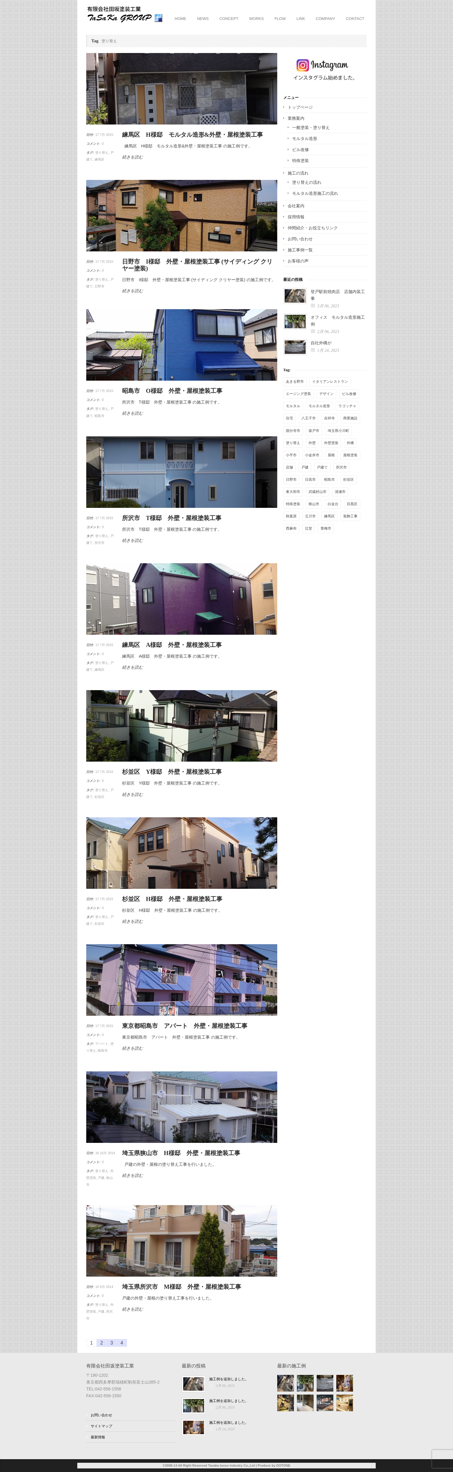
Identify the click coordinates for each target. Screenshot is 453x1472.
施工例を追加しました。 (229, 1379)
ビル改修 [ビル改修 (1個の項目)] (349, 394)
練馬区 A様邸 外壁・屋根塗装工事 (172, 645)
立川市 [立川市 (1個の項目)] (310, 516)
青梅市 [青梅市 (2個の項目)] (326, 528)
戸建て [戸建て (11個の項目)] (322, 467)
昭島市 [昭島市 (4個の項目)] (329, 479)
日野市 (99, 286)
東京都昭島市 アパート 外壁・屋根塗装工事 (184, 1026)
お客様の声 (298, 261)
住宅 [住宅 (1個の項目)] (289, 418)
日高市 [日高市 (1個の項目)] (310, 479)
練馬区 (99, 159)
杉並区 (99, 797)
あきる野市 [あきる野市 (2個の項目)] (295, 381)
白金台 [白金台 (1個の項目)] (333, 504)
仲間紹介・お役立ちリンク (313, 227)
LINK (300, 18)
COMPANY (325, 18)
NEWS (203, 18)
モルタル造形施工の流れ (315, 193)
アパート (101, 1043)
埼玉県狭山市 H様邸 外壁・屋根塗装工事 (181, 1153)
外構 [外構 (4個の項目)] (350, 443)
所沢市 (99, 542)
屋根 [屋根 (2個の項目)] (331, 455)
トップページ (300, 107)
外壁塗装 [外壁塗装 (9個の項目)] (331, 443)
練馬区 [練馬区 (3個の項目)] (329, 516)
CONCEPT (228, 18)
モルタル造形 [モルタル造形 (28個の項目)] (319, 406)
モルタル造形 (304, 138)
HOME (180, 18)
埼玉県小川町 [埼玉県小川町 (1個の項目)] (338, 431)
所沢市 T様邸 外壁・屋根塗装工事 (171, 518)
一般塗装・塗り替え (311, 127)
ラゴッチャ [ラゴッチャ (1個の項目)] (347, 406)
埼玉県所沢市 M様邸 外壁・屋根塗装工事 (181, 1286)
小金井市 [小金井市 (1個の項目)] (312, 455)
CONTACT (355, 18)
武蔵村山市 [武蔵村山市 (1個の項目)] (317, 492)
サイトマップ (101, 1426)
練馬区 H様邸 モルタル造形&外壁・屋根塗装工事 (192, 134)
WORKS (256, 18)
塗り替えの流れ (306, 182)
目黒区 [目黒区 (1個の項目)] (352, 504)
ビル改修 (300, 149)
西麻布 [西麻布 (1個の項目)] (291, 528)
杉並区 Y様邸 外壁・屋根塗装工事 (172, 771)
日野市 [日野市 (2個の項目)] (291, 479)
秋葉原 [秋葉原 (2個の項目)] (291, 516)
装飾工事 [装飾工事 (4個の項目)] (350, 516)
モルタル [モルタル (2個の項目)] (293, 406)
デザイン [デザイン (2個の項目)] (326, 394)
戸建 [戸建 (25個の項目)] (305, 467)
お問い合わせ (300, 238)
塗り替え (101, 152)
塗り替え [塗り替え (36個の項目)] (293, 443)
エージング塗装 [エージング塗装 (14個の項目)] (298, 394)
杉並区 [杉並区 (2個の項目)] (348, 479)
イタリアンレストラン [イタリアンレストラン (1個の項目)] (330, 381)
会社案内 (296, 205)
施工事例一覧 (300, 250)
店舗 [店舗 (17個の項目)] (289, 467)
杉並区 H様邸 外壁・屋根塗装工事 (172, 899)
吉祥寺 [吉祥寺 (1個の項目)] (329, 418)
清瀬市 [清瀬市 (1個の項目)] (340, 492)
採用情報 (296, 216)
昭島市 (99, 416)
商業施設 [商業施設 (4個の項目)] (350, 418)
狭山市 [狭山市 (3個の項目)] (314, 504)
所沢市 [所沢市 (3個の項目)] (341, 467)
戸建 (101, 1178)
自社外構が (321, 343)
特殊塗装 (300, 160)
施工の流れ (298, 173)
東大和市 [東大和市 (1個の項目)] (293, 492)
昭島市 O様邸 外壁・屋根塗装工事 (172, 391)
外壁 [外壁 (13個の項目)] (312, 443)
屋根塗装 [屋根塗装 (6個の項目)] (350, 455)
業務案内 (296, 118)
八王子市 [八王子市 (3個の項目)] (308, 418)
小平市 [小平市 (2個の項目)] (291, 455)
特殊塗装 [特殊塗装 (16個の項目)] (293, 504)
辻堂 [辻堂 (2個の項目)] (308, 528)
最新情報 (98, 1437)
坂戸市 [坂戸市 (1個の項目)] (314, 431)
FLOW (280, 18)
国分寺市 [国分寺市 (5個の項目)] (293, 431)
